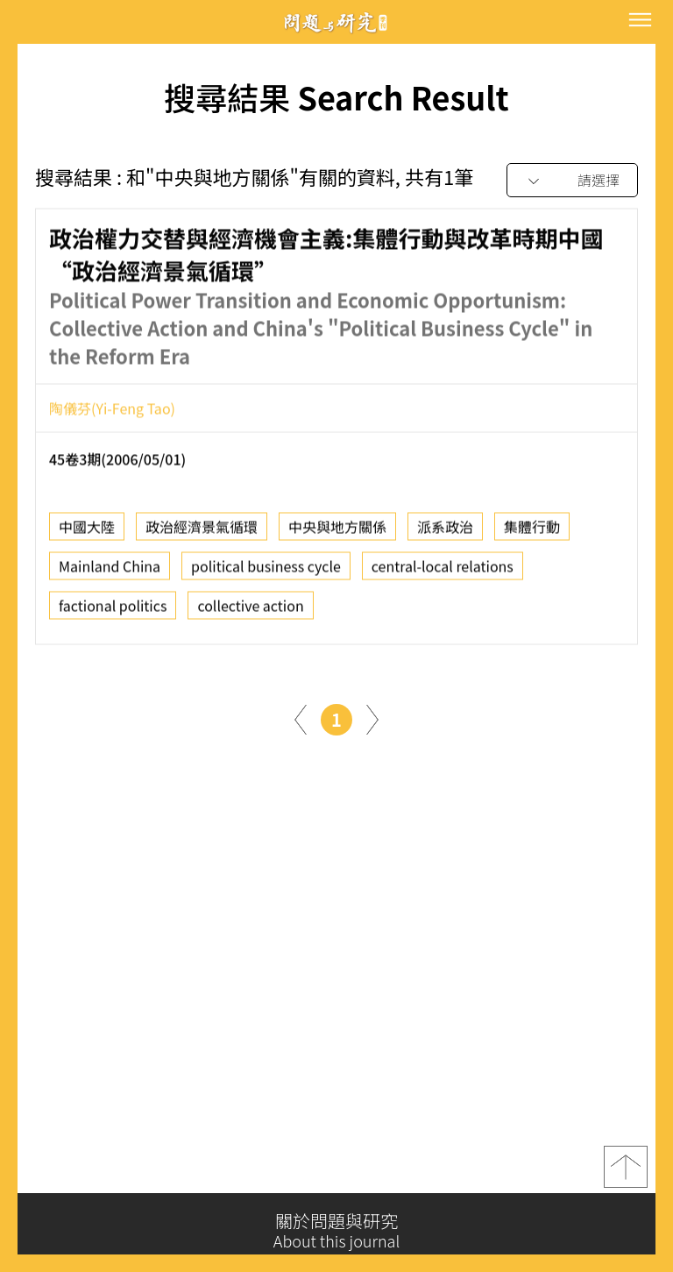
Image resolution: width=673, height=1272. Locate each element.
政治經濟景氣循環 (201, 532)
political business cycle (266, 571)
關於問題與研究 (336, 1231)
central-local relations (443, 571)
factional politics (112, 611)
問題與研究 (336, 22)
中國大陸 (87, 532)
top (626, 1174)
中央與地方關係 (337, 532)
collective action (250, 611)
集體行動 (532, 532)
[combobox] (572, 181)
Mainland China (109, 571)
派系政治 (445, 532)
